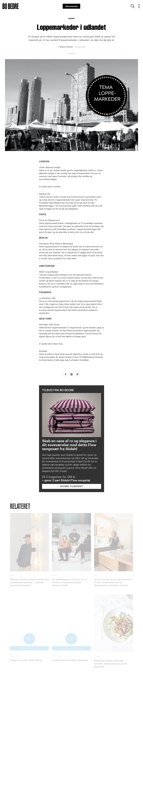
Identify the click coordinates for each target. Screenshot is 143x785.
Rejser (71, 18)
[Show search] (133, 6)
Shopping (71, 53)
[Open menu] (139, 6)
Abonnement (71, 6)
